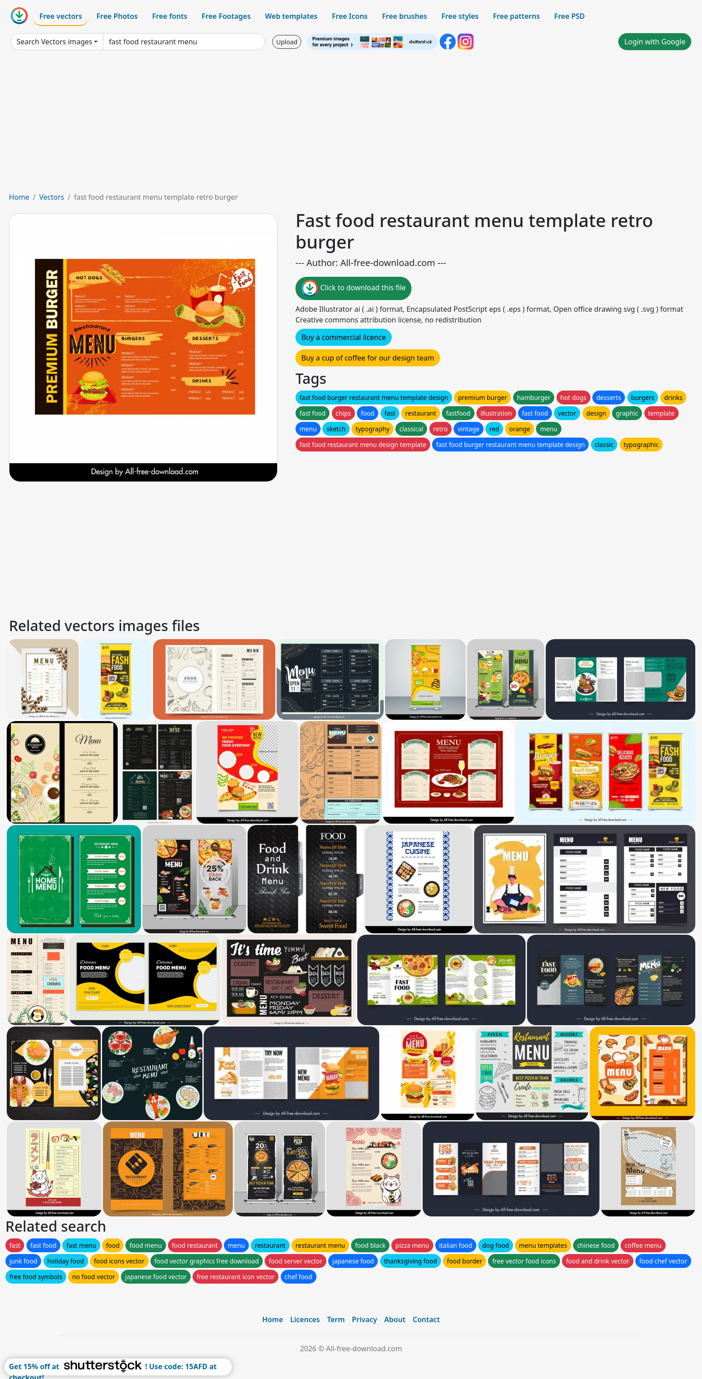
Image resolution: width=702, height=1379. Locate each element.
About (394, 1319)
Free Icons (350, 16)
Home (19, 197)
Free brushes (404, 16)
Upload (286, 42)
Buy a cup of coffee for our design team (367, 358)
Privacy (364, 1319)
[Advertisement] (351, 124)
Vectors (51, 197)
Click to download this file (353, 288)
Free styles (460, 16)
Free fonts (170, 16)
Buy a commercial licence (343, 337)
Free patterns (516, 16)
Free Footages (226, 16)
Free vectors (60, 16)
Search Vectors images (54, 42)
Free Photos (116, 16)
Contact (426, 1319)
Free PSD (569, 16)
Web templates (291, 16)
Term (336, 1319)
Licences (305, 1319)
